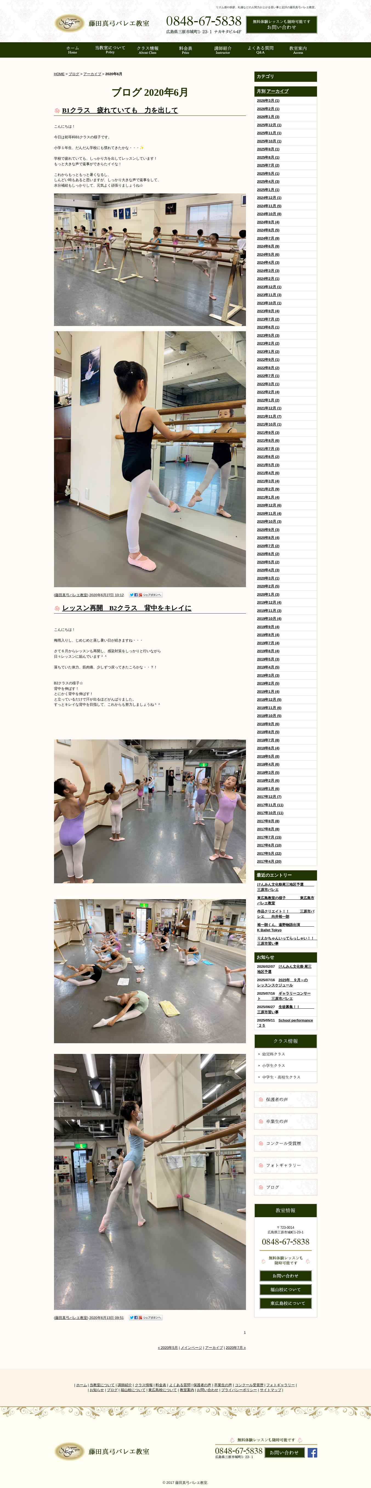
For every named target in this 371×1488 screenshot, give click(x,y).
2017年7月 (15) (269, 837)
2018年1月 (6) (268, 789)
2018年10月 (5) (269, 716)
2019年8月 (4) (268, 635)
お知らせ (97, 1390)
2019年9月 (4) (268, 627)
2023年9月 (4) (268, 311)
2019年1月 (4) (268, 692)
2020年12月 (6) (269, 505)
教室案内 (187, 1390)
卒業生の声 (223, 1385)
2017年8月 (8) (268, 829)
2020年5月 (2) (268, 562)
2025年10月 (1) (269, 141)
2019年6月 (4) (268, 651)
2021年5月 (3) (268, 465)
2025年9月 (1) (268, 149)
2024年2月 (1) (268, 279)
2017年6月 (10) (269, 845)
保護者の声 (202, 1385)
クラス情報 (144, 1385)
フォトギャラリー (280, 1385)
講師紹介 (125, 1385)
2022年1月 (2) (268, 400)
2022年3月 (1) (268, 384)
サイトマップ (270, 1390)
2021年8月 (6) (268, 440)
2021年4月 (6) (268, 473)
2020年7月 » (236, 1348)
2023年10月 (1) (269, 303)
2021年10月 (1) (269, 424)
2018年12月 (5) (269, 699)
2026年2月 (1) (268, 109)
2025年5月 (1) (268, 173)
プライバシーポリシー (239, 1390)
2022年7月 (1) (268, 376)
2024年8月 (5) (268, 230)
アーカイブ (277, 91)
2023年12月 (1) (269, 287)
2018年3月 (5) (268, 772)
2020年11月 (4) (269, 513)
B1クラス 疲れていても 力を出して (120, 110)
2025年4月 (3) (268, 181)
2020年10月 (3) (269, 521)
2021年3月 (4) (268, 481)
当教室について (102, 1385)
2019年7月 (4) (268, 643)
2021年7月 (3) (268, 449)
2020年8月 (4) (268, 538)
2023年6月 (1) (268, 327)
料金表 (160, 1385)
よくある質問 (180, 1385)
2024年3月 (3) (268, 271)
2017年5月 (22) (269, 853)
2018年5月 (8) (268, 756)
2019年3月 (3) (268, 675)
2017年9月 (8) (268, 821)
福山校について (133, 1390)
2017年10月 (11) (270, 813)
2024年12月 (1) (269, 198)
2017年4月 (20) (269, 861)
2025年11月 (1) (269, 133)
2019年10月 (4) (269, 619)
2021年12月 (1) (269, 408)
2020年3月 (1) (268, 578)
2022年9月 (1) (268, 360)
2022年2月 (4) (268, 392)
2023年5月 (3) (268, 335)
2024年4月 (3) (268, 262)
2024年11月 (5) (269, 206)
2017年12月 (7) (269, 797)
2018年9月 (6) (268, 724)
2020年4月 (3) (268, 570)
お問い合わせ (207, 1390)
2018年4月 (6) (268, 764)
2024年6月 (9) (268, 246)
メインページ (191, 1348)
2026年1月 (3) (268, 117)
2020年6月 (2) (268, 554)
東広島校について (162, 1390)
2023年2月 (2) (268, 343)
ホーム (81, 1385)
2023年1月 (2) (268, 352)
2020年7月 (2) (268, 546)
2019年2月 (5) (268, 683)
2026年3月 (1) (268, 101)
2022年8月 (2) (268, 368)
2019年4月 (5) (268, 667)
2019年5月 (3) (268, 659)
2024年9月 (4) (268, 222)
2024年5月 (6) (268, 254)
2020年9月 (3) (268, 530)
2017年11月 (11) (270, 805)
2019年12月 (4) (269, 602)
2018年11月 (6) (269, 708)
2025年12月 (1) (269, 125)
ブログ (74, 74)
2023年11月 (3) (269, 295)
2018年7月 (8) (268, 740)
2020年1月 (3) (268, 594)
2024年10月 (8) (269, 214)
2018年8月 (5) (268, 732)
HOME (59, 74)
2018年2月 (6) (268, 780)
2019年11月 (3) (269, 611)
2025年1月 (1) (268, 190)
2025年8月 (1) (268, 157)
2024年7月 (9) (268, 238)
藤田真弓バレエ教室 (71, 595)
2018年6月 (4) (268, 748)
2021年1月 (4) (268, 497)
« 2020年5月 (168, 1348)
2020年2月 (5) (268, 586)
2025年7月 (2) (268, 165)
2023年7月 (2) (268, 319)
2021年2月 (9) (268, 489)
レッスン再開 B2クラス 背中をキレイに (127, 608)
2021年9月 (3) (268, 433)
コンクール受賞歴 (249, 1385)
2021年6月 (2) (268, 457)
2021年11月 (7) (269, 416)
